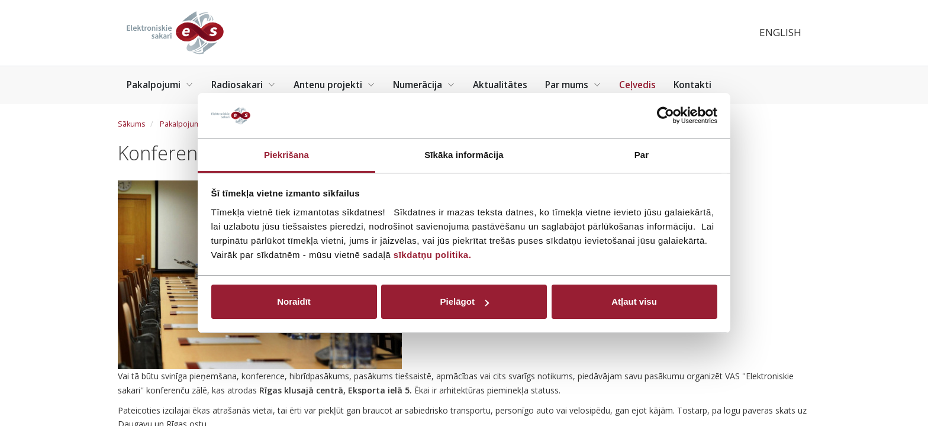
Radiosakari (243, 85)
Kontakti (692, 85)
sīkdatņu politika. (433, 255)
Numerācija (424, 85)
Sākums (132, 124)
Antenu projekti (334, 85)
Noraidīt (294, 301)
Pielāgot (464, 301)
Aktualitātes (500, 85)
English (780, 32)
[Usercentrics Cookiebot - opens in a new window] (665, 115)
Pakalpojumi (160, 85)
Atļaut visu (634, 301)
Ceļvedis (637, 85)
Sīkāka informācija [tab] (464, 155)
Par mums (573, 85)
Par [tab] (641, 155)
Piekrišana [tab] (286, 155)
